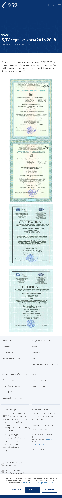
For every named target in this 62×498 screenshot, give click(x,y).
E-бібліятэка (7, 380)
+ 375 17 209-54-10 (10, 442)
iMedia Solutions (38, 444)
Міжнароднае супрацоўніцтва (45, 364)
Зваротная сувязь (39, 380)
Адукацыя (36, 346)
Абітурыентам (8, 341)
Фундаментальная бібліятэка (14, 374)
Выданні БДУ (6, 392)
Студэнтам (5, 346)
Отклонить (49, 489)
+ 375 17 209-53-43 (10, 444)
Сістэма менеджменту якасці (22, 44)
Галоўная (4, 44)
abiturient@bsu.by (39, 419)
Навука (36, 352)
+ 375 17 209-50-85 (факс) (42, 417)
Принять (32, 489)
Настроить (14, 489)
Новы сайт (50, 439)
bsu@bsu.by (7, 425)
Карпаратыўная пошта (11, 398)
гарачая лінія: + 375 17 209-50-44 (16, 419)
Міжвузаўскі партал (10, 386)
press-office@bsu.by (11, 447)
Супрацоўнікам (7, 352)
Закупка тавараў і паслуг (11, 358)
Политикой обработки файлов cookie (37, 483)
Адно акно (36, 374)
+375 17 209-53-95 (39, 429)
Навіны (35, 358)
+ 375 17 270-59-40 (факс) (13, 422)
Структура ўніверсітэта (41, 341)
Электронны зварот (40, 386)
